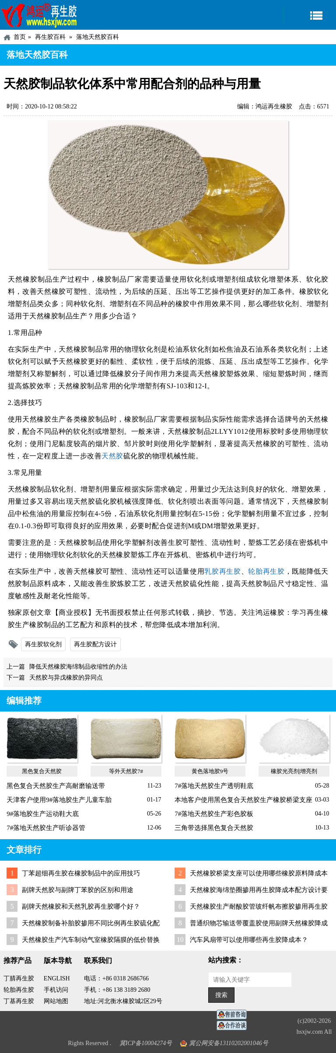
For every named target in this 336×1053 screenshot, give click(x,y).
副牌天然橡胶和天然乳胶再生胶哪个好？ (81, 906)
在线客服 (234, 1014)
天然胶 (112, 456)
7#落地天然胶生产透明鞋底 (214, 785)
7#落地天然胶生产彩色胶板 (214, 813)
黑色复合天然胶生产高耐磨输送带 (56, 785)
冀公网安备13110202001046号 (228, 1043)
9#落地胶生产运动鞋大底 (43, 813)
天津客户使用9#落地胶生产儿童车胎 (59, 799)
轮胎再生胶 (266, 571)
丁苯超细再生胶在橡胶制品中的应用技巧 (81, 873)
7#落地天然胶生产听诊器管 (46, 827)
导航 (310, 15)
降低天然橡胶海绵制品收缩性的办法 (78, 666)
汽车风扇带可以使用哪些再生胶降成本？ (249, 939)
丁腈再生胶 (19, 978)
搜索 (221, 995)
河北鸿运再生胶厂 (39, 15)
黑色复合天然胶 (42, 771)
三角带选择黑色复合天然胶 (214, 827)
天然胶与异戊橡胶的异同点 (66, 677)
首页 (20, 37)
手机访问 (56, 990)
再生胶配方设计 (95, 644)
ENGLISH (57, 978)
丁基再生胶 (19, 1001)
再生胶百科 (50, 37)
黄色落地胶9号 (210, 771)
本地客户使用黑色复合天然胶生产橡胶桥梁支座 (243, 799)
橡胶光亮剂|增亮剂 (294, 771)
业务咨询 (234, 1025)
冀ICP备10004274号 (145, 1043)
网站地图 (56, 1001)
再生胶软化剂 (43, 644)
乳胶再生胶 (222, 571)
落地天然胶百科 (97, 37)
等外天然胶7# (126, 771)
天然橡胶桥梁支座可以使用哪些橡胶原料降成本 (259, 873)
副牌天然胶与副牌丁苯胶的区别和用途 (77, 889)
